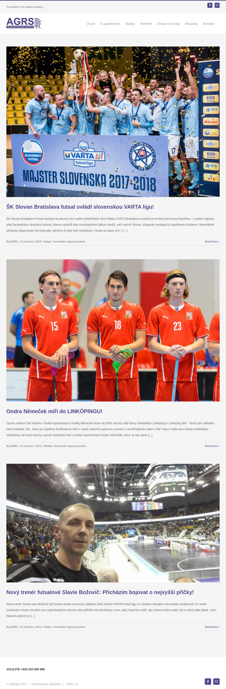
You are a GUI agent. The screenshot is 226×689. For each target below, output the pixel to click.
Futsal (47, 241)
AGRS (13, 241)
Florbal (48, 446)
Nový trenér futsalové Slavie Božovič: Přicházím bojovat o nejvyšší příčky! (100, 592)
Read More (211, 241)
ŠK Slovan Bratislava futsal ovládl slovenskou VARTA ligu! (80, 207)
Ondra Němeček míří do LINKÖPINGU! (54, 411)
